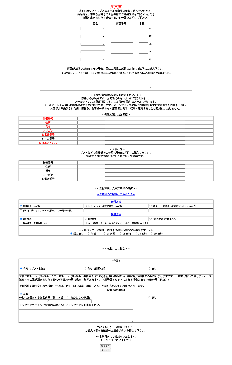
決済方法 (116, 216)
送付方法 (116, 204)
